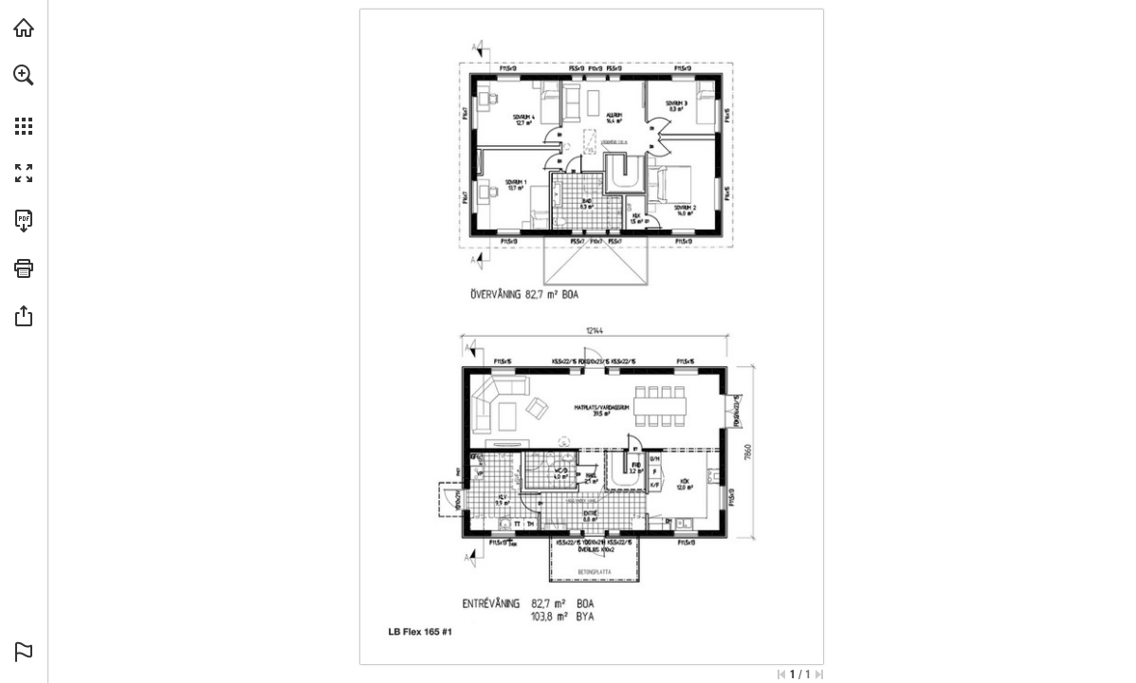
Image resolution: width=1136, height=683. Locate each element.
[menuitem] (23, 100)
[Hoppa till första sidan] (781, 674)
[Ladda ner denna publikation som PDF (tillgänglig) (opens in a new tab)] (23, 221)
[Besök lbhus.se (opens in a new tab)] (23, 27)
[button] (23, 75)
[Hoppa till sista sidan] (819, 674)
